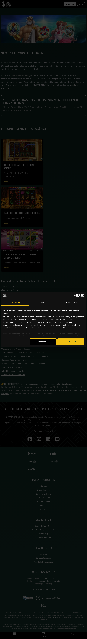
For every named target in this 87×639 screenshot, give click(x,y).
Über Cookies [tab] (72, 302)
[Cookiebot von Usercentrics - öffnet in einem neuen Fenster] (74, 295)
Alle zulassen (70, 342)
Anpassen (43, 342)
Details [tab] (43, 302)
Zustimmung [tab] (15, 302)
